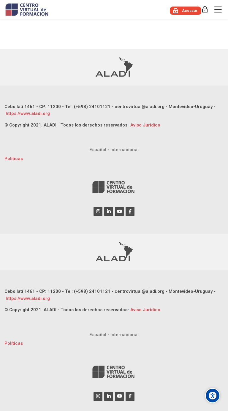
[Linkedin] (108, 211)
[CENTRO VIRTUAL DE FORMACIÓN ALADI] (27, 9)
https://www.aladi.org (27, 113)
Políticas (13, 158)
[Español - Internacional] (114, 149)
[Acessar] (185, 11)
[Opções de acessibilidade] (212, 395)
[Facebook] (130, 211)
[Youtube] (119, 211)
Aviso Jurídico (145, 125)
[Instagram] (98, 211)
